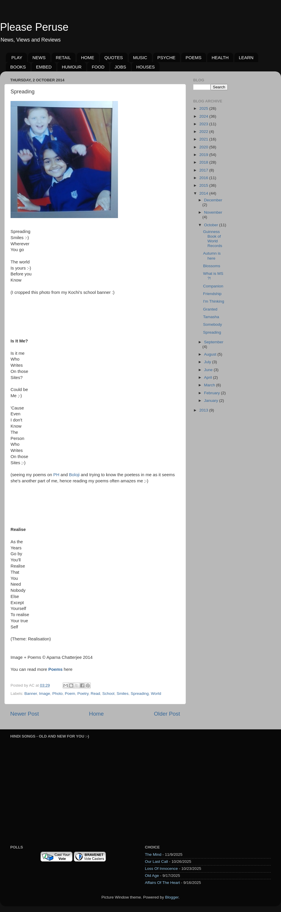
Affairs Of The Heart (162, 882)
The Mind (153, 854)
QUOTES (113, 57)
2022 (204, 131)
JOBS (120, 66)
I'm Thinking (213, 301)
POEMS (193, 57)
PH (56, 474)
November (213, 212)
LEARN (246, 57)
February (212, 393)
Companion (213, 286)
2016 (204, 178)
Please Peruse (34, 27)
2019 (204, 154)
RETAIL (63, 57)
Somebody (212, 324)
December (213, 200)
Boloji (74, 474)
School (108, 693)
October (211, 225)
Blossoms (211, 266)
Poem (70, 693)
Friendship (212, 294)
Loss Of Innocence (161, 868)
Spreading (140, 693)
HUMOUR (72, 66)
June (209, 370)
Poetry (82, 693)
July (208, 362)
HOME (87, 57)
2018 (204, 162)
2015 (204, 185)
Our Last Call (156, 861)
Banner (30, 693)
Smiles (122, 693)
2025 (204, 108)
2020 (204, 147)
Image (44, 693)
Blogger (172, 897)
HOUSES (145, 66)
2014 (204, 193)
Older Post (167, 714)
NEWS (39, 57)
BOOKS (18, 66)
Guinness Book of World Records (212, 238)
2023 (204, 124)
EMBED (44, 66)
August (210, 354)
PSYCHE (166, 57)
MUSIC (140, 57)
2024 (204, 116)
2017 (204, 170)
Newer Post (24, 714)
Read (95, 693)
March (210, 385)
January (211, 400)
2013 (204, 410)
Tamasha (211, 317)
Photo (57, 693)
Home (96, 714)
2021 (204, 139)
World (156, 693)
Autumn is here (212, 255)
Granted (210, 309)
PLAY (16, 57)
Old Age (152, 875)
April (208, 377)
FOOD (98, 66)
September (213, 342)
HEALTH (220, 57)
